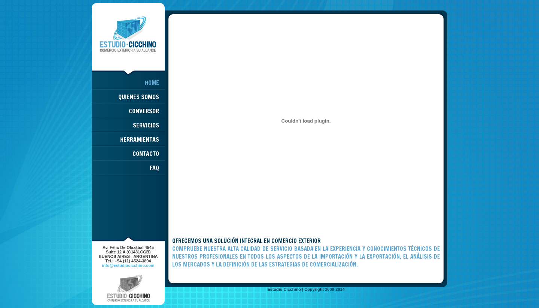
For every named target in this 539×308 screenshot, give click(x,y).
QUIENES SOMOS (138, 97)
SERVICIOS (146, 125)
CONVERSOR (144, 111)
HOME (152, 82)
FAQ (154, 168)
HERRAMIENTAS (139, 139)
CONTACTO (146, 154)
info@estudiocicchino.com (128, 265)
